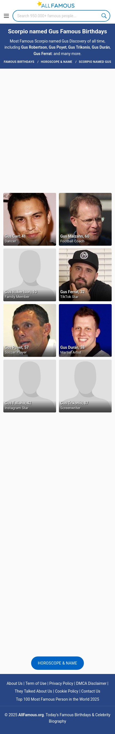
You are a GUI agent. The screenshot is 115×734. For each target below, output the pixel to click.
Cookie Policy (66, 691)
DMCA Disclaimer (91, 683)
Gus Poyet (57, 47)
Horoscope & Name (57, 663)
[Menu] (6, 15)
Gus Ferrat (43, 53)
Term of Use (35, 683)
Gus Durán (101, 47)
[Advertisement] (57, 130)
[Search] (61, 16)
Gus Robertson (34, 47)
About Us (14, 683)
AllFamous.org (31, 715)
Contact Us (90, 691)
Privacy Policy (61, 683)
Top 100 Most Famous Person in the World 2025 (57, 699)
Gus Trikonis (79, 47)
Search (104, 16)
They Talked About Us (33, 691)
